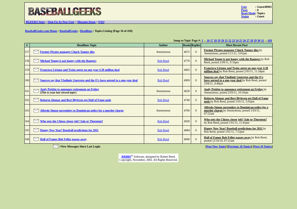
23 (233, 40)
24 (237, 40)
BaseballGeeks (68, 31)
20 (222, 40)
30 (258, 40)
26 (244, 40)
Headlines (86, 31)
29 (255, 40)
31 (262, 40)
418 (269, 40)
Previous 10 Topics (239, 146)
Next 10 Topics (263, 146)
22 (229, 40)
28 (251, 40)
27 (248, 40)
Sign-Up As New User (61, 22)
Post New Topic (216, 146)
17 (211, 40)
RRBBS (126, 156)
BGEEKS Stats (35, 22)
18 (215, 40)
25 (240, 40)
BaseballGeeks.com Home (41, 31)
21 (226, 40)
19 (219, 40)
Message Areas (86, 22)
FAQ (101, 22)
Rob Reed (163, 60)
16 (208, 40)
